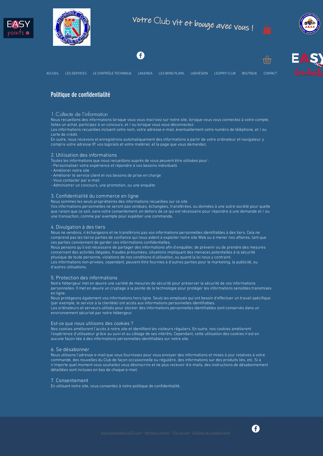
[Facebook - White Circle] (140, 55)
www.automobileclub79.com (121, 433)
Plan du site (181, 433)
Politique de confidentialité (211, 433)
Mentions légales (157, 433)
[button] (267, 29)
